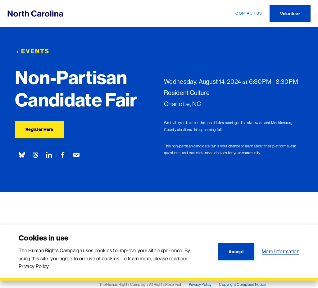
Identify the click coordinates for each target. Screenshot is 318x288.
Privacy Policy (200, 284)
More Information (280, 251)
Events (32, 51)
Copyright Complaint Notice (242, 284)
